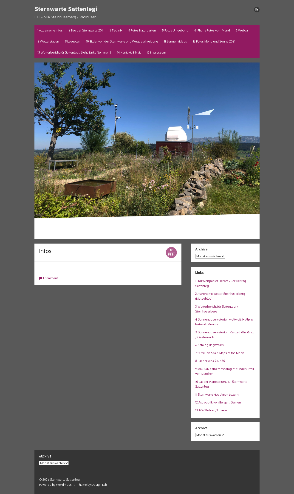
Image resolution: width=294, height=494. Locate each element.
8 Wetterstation (48, 41)
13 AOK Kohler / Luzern (211, 410)
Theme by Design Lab (92, 484)
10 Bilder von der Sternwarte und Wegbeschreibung (122, 41)
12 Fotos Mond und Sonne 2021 (214, 41)
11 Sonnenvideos (175, 41)
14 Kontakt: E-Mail (129, 52)
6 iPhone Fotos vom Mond (212, 30)
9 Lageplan (72, 41)
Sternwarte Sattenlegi (65, 9)
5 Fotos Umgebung (175, 30)
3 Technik (116, 30)
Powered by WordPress (55, 484)
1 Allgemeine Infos (50, 30)
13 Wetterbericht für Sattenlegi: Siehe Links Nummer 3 (74, 52)
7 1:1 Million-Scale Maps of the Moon (219, 353)
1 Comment (48, 278)
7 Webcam (243, 30)
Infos (45, 250)
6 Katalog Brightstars (209, 345)
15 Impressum (156, 52)
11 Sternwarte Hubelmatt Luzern (217, 394)
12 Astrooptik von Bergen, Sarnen (218, 402)
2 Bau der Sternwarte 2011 (86, 30)
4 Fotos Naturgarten (142, 30)
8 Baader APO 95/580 (210, 361)
